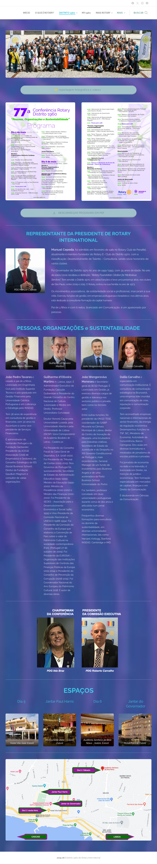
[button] (140, 13)
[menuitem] (22, 13)
